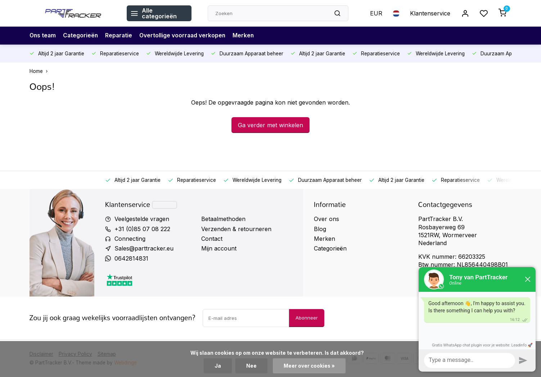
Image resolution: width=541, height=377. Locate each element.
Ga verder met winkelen (270, 125)
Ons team (43, 35)
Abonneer (307, 318)
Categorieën (82, 35)
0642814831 (131, 258)
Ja (218, 366)
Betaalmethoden (223, 218)
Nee (251, 366)
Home (40, 71)
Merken (247, 35)
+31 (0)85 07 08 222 (142, 229)
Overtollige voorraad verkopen (185, 35)
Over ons (326, 218)
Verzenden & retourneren (236, 229)
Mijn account (218, 248)
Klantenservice (430, 13)
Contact (211, 238)
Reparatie (121, 35)
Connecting (129, 238)
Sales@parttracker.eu (143, 248)
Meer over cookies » (309, 366)
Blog (320, 229)
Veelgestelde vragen (141, 218)
